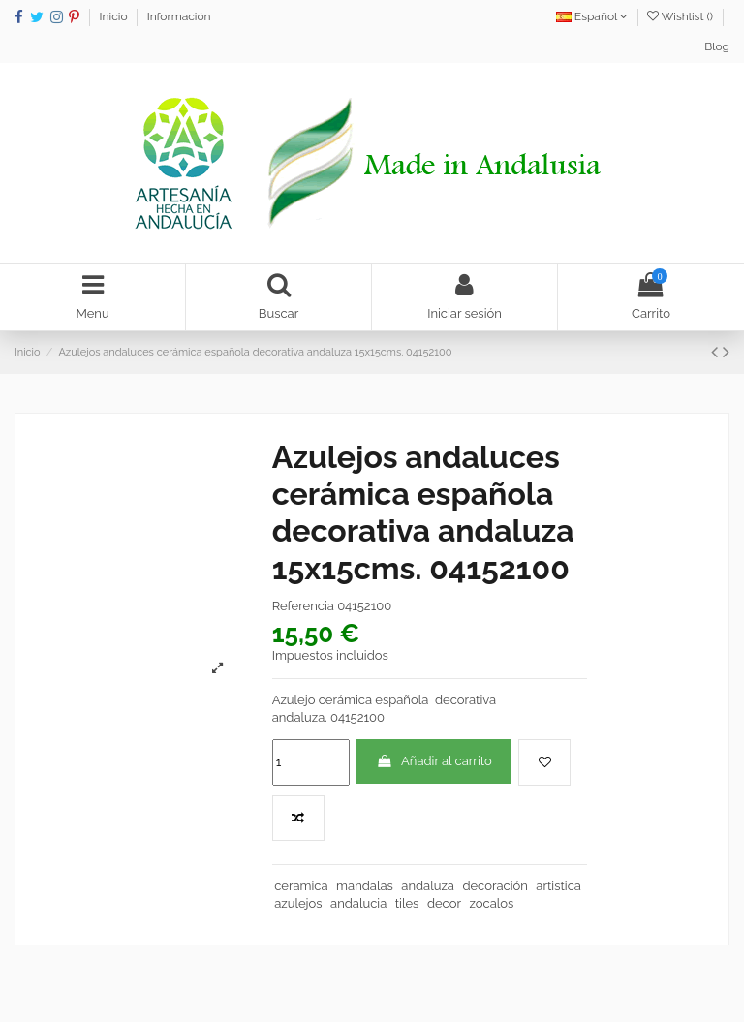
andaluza (427, 886)
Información (179, 16)
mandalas (364, 886)
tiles (407, 903)
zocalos (492, 903)
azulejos (298, 903)
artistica (558, 886)
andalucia (358, 903)
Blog (716, 46)
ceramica (300, 886)
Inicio (115, 16)
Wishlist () (681, 16)
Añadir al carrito (434, 761)
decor (444, 903)
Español (592, 16)
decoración (494, 886)
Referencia (303, 606)
